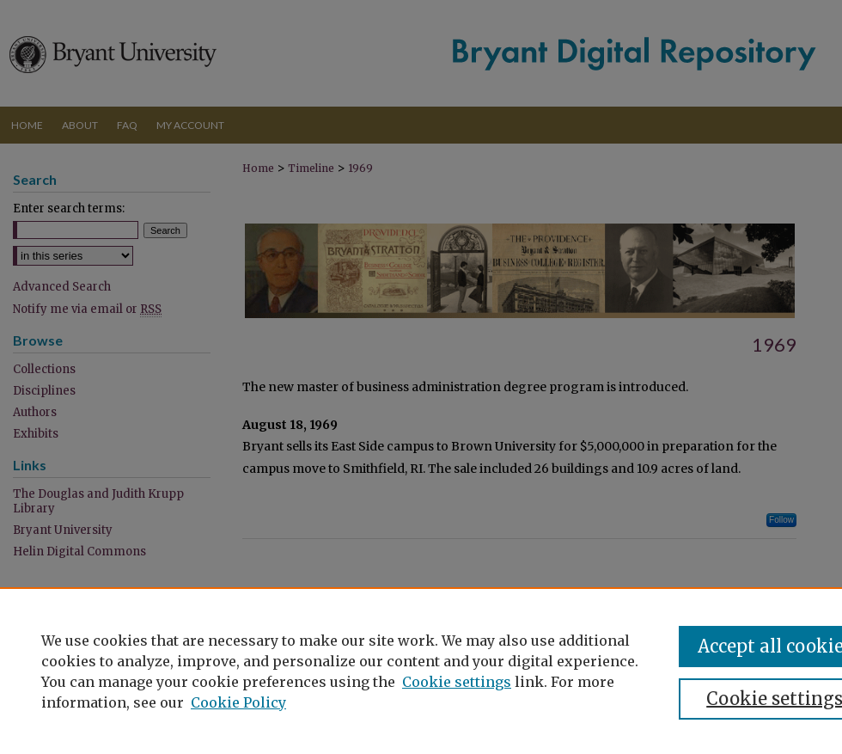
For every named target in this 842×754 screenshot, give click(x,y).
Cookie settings (456, 681)
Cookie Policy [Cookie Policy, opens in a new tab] (238, 702)
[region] (421, 670)
